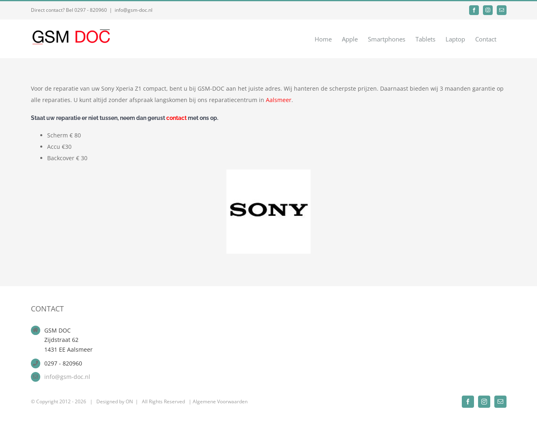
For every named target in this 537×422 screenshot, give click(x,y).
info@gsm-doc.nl (133, 10)
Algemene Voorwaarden (220, 401)
